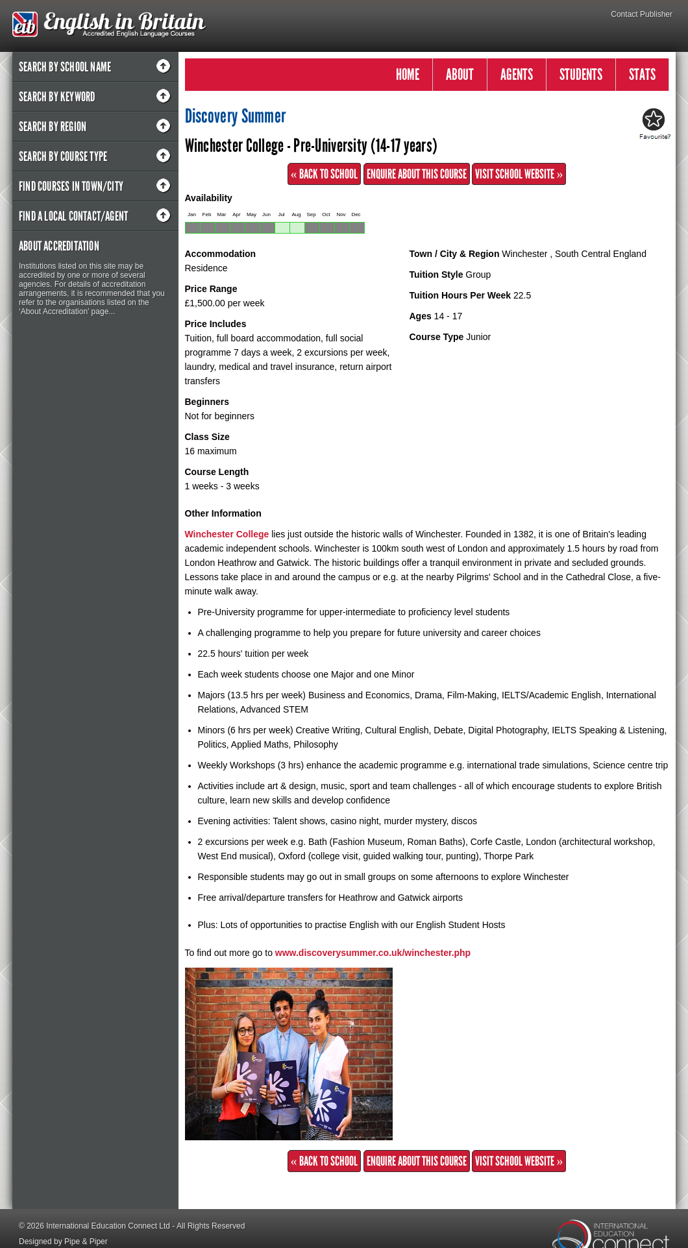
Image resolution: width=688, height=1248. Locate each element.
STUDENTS (580, 74)
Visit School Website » (519, 174)
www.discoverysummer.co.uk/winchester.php (373, 953)
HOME (407, 74)
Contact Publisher (641, 14)
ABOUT (460, 74)
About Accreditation (59, 246)
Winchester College (227, 534)
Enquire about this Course (417, 174)
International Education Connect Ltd (108, 1225)
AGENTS (516, 74)
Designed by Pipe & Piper (63, 1241)
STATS (642, 74)
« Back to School (324, 174)
